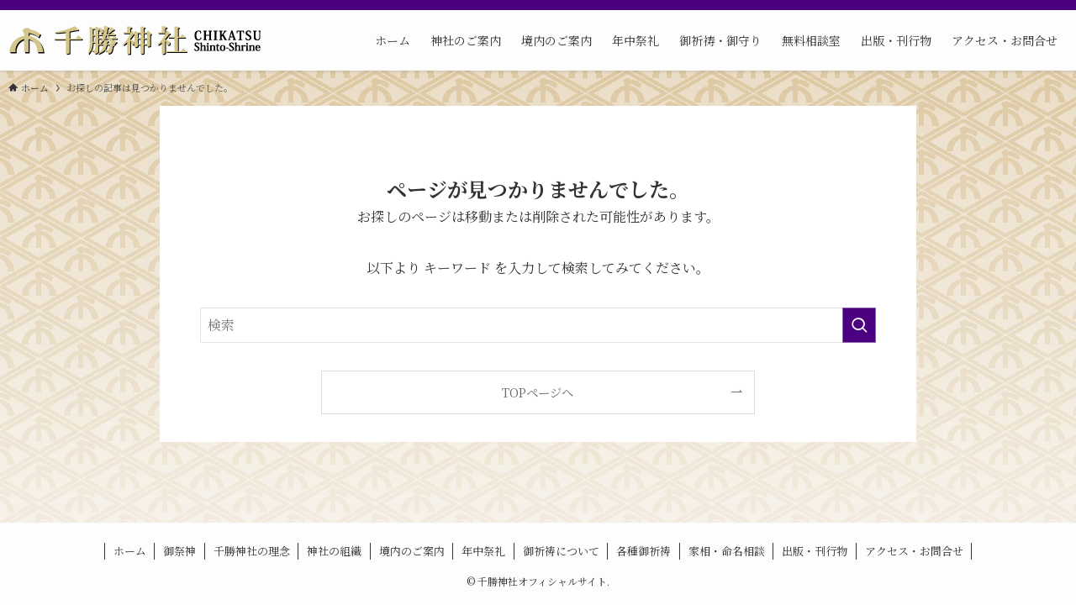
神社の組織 (334, 551)
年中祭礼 (483, 551)
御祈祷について (561, 551)
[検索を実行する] (859, 325)
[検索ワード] (538, 325)
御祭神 (179, 551)
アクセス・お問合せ (914, 551)
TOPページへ (537, 392)
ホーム (129, 551)
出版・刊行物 (814, 551)
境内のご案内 (412, 551)
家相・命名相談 (726, 551)
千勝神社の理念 (252, 551)
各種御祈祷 (643, 551)
